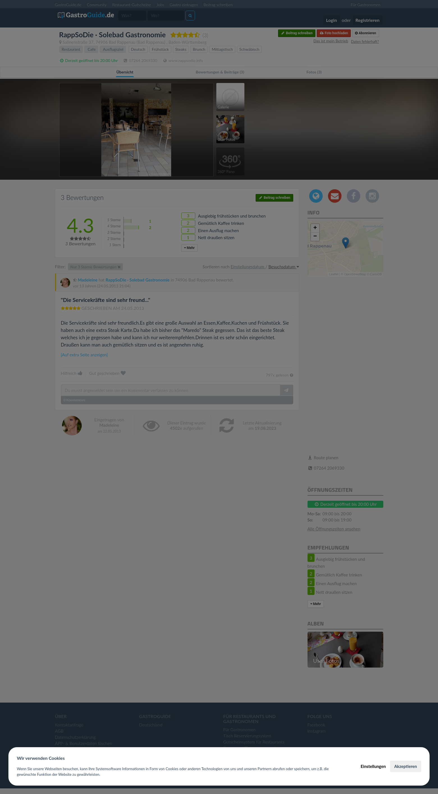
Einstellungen (373, 766)
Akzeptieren (405, 766)
